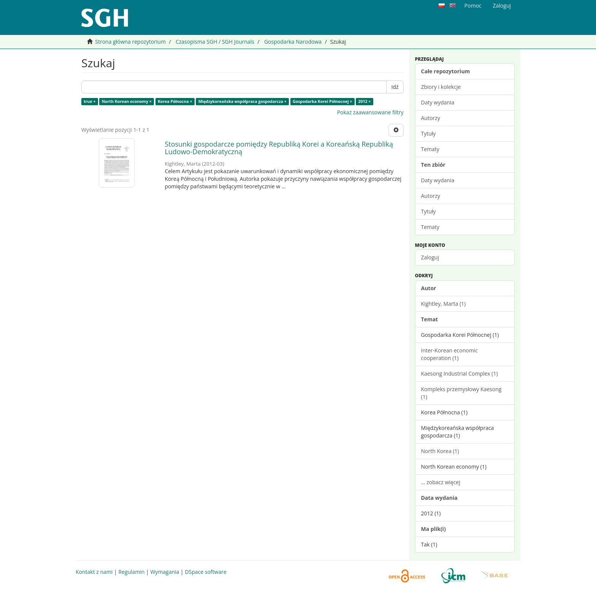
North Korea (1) (440, 451)
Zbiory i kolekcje (441, 86)
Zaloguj (430, 257)
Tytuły (428, 133)
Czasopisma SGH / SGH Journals (215, 41)
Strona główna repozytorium (130, 41)
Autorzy (430, 118)
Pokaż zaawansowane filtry (370, 112)
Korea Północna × (175, 101)
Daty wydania (438, 102)
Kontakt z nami (94, 571)
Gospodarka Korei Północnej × (322, 101)
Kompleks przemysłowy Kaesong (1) (461, 392)
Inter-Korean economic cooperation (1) (449, 354)
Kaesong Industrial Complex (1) (459, 373)
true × (89, 101)
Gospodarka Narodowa (293, 41)
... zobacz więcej (440, 482)
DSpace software (205, 571)
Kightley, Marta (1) (443, 303)
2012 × (364, 101)
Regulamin (131, 571)
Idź (394, 86)
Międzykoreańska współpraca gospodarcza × (242, 101)
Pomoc (473, 5)
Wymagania (164, 571)
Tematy (430, 149)
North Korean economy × (127, 101)
